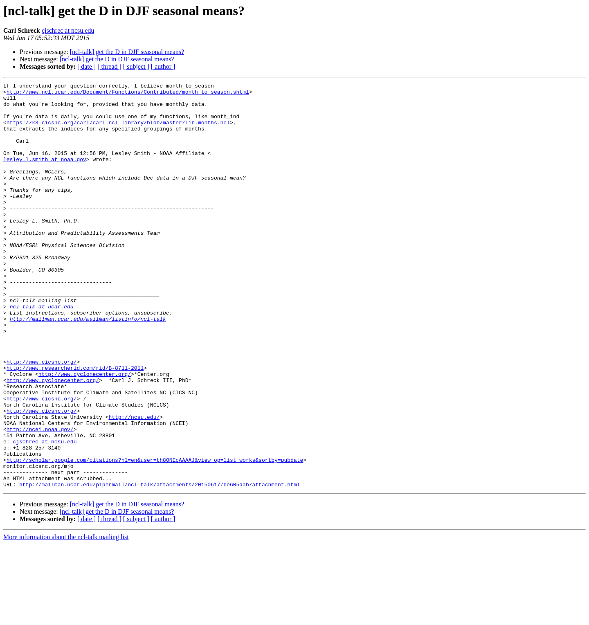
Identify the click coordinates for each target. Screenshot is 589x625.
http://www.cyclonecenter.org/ (84, 432)
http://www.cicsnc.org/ (42, 418)
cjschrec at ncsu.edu (68, 30)
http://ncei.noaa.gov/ (40, 499)
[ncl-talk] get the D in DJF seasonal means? (127, 51)
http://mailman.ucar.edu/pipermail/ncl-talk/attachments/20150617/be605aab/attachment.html (159, 565)
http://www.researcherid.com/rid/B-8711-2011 (75, 425)
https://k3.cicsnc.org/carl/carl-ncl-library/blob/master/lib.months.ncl (118, 131)
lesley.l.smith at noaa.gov (44, 175)
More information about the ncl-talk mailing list (66, 617)
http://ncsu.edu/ (134, 484)
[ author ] (163, 66)
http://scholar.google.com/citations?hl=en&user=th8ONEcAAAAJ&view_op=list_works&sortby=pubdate (155, 536)
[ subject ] (136, 66)
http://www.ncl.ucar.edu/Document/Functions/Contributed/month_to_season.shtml (128, 94)
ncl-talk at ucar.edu (42, 351)
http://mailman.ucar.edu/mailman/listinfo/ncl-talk (88, 366)
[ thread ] (109, 66)
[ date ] (86, 66)
